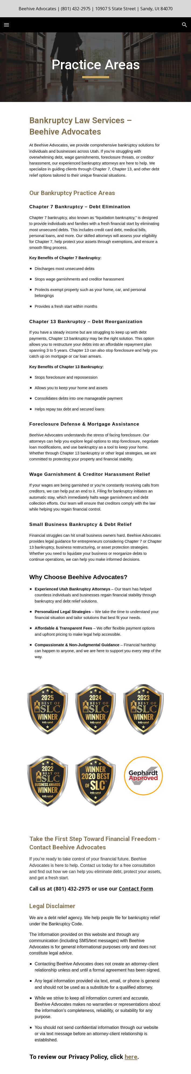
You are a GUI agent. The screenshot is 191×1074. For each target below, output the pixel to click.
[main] (95, 67)
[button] (6, 24)
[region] (95, 8)
